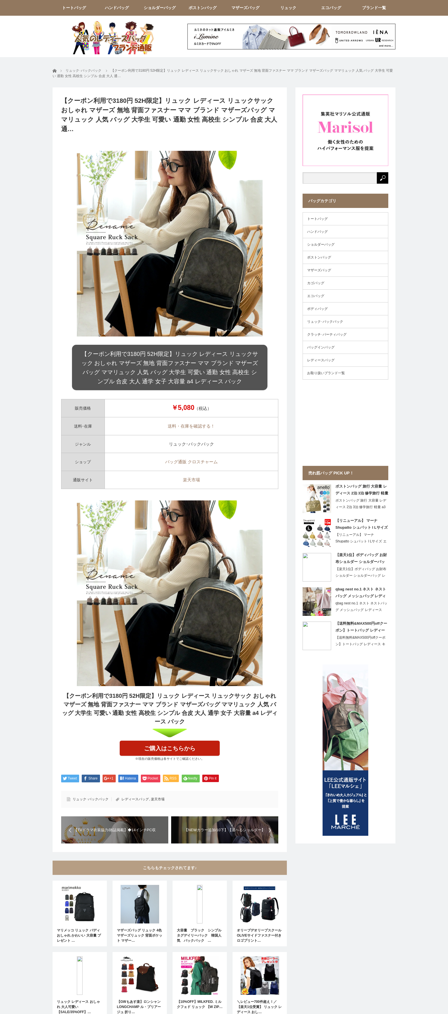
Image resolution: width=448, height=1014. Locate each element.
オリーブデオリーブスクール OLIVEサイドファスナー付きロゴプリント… (259, 935)
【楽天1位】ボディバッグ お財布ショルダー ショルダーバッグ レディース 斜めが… (360, 575)
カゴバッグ (315, 283)
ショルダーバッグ (160, 7)
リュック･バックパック (91, 799)
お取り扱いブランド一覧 (326, 373)
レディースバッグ (135, 799)
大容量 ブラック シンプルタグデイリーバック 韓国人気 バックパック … (199, 935)
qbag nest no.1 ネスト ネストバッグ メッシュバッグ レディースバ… (361, 609)
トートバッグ (74, 7)
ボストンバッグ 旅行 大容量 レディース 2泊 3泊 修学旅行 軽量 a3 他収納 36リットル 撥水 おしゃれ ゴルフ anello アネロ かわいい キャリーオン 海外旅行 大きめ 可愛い (361, 490)
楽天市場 (191, 479)
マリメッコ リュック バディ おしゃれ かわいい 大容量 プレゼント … (79, 935)
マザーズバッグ (245, 7)
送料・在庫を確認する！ (191, 426)
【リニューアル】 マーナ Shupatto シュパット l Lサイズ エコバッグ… (361, 541)
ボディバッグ (317, 309)
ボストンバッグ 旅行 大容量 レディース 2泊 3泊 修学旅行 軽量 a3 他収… (360, 507)
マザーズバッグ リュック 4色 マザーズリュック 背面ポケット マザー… (139, 935)
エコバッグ (331, 7)
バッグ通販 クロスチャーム (191, 461)
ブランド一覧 (374, 7)
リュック (288, 7)
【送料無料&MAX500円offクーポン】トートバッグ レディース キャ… (360, 644)
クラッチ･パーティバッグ (327, 334)
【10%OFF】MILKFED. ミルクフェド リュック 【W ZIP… (200, 1004)
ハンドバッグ (117, 7)
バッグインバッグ (321, 347)
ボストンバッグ (203, 7)
